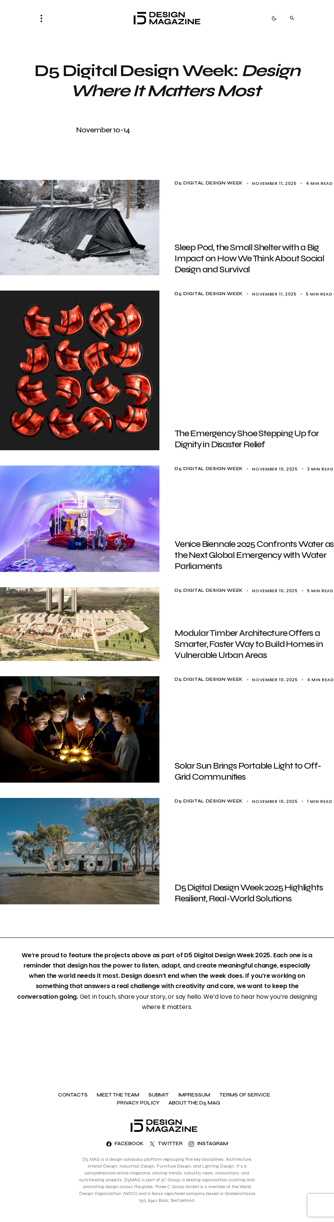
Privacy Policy (138, 1103)
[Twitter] (166, 1144)
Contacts (73, 1095)
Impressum (194, 1095)
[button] (43, 18)
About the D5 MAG (194, 1103)
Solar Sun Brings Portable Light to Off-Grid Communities (248, 771)
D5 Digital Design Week (209, 183)
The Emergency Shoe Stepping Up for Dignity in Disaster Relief (247, 439)
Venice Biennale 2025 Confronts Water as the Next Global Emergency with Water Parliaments (254, 555)
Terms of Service (244, 1095)
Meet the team (118, 1095)
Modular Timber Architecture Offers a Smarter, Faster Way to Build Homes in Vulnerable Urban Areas (249, 644)
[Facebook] (124, 1144)
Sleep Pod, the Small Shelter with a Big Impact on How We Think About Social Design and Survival (249, 258)
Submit (158, 1095)
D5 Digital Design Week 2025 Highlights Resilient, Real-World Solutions (249, 893)
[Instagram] (208, 1144)
